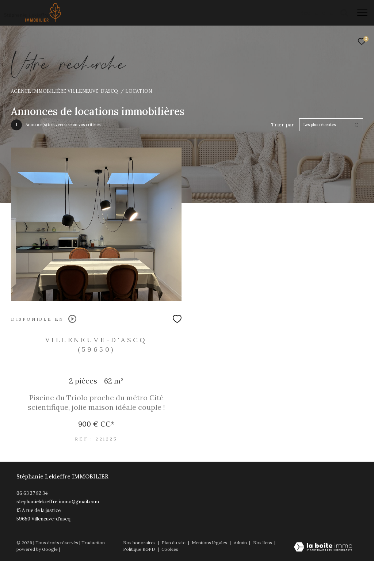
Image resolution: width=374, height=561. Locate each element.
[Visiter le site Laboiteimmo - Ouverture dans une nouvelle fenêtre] (323, 547)
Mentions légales (210, 542)
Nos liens (263, 542)
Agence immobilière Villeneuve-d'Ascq (64, 91)
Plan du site (174, 542)
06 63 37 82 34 (32, 493)
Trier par (282, 125)
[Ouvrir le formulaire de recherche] (323, 12)
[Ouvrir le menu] (362, 13)
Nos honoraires (139, 542)
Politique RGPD (139, 549)
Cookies (169, 549)
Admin (241, 542)
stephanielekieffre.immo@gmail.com (57, 502)
